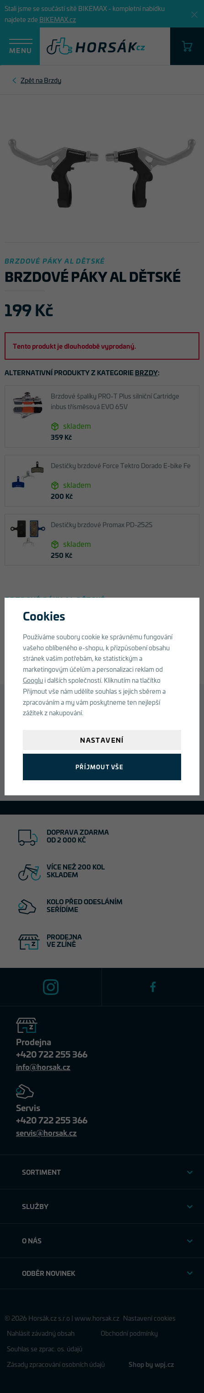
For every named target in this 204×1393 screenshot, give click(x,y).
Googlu (33, 680)
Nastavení (102, 740)
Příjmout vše (99, 766)
